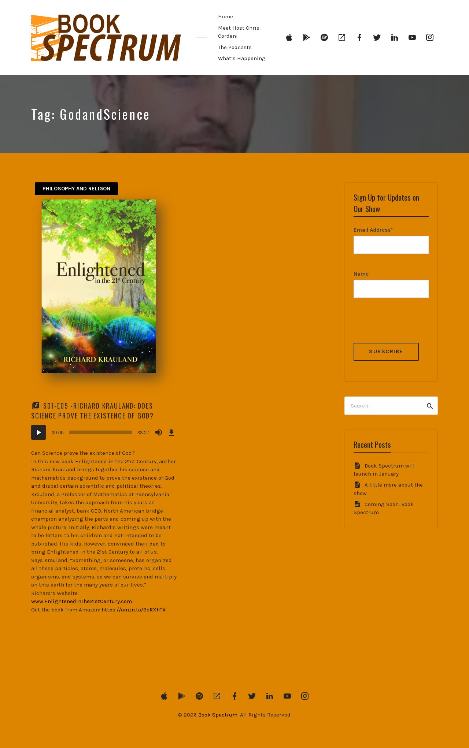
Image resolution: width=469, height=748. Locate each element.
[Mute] (158, 432)
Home (225, 16)
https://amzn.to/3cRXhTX (133, 609)
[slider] (100, 432)
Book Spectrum (217, 714)
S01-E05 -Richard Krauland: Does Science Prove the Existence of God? (92, 410)
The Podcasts (235, 47)
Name (361, 274)
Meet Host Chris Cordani (238, 32)
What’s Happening (242, 58)
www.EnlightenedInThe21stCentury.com (81, 601)
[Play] (38, 432)
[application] (104, 432)
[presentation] (409, 328)
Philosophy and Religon (76, 188)
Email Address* (373, 230)
